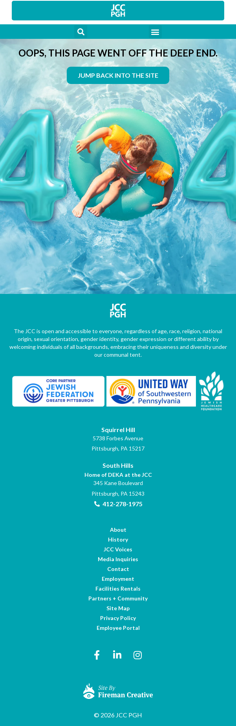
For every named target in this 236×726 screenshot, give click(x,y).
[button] (80, 31)
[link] (118, 10)
